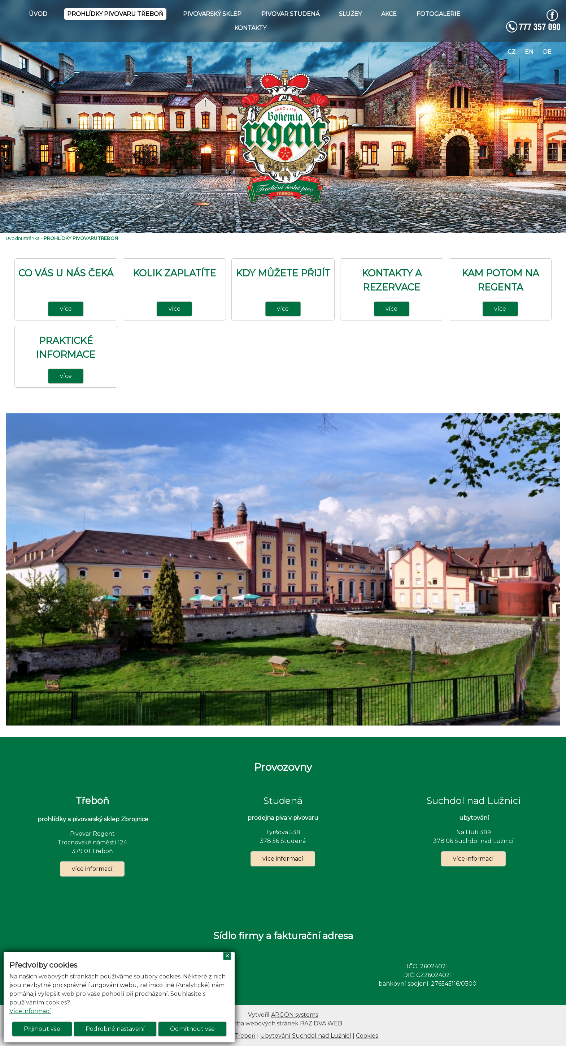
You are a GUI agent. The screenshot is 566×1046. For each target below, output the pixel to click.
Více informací (30, 1011)
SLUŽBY (350, 13)
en (529, 51)
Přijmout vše (42, 1028)
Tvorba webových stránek (261, 1023)
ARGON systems (294, 1014)
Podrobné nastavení (115, 1028)
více (66, 308)
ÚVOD (38, 13)
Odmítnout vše (192, 1028)
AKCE (389, 13)
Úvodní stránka (23, 238)
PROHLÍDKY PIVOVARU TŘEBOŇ (115, 13)
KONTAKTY (250, 28)
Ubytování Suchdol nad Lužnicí (305, 1035)
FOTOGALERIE (438, 13)
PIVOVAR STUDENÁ (290, 13)
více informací (92, 868)
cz (511, 51)
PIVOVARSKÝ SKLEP (212, 13)
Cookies (367, 1035)
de (547, 51)
